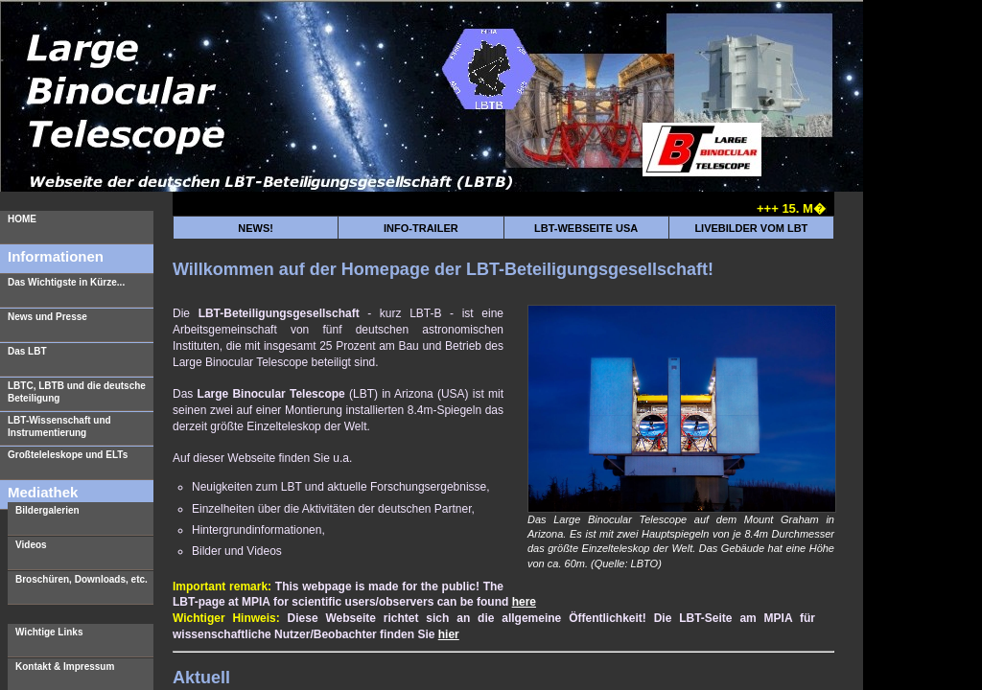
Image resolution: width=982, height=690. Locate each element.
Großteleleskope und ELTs (68, 454)
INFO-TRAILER (421, 228)
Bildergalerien (47, 510)
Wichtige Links (48, 632)
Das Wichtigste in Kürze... (66, 282)
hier (448, 634)
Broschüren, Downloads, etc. (81, 579)
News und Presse (47, 316)
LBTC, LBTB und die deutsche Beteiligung (77, 391)
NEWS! (255, 228)
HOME (22, 219)
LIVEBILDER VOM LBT (750, 228)
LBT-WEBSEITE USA (586, 228)
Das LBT (27, 351)
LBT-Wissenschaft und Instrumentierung (59, 426)
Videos (31, 545)
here (524, 602)
